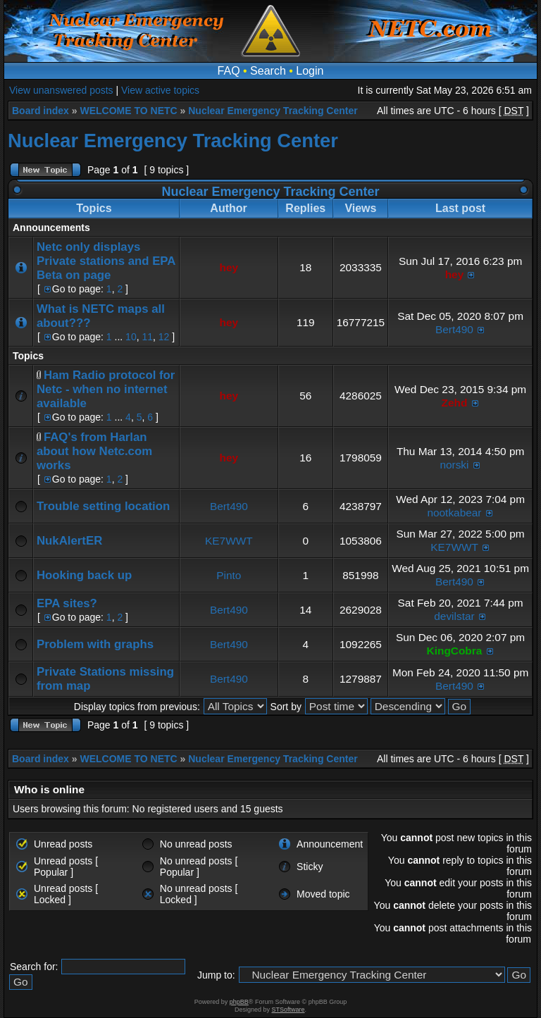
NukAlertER (69, 540)
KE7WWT (229, 541)
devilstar (454, 616)
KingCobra (455, 651)
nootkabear (454, 513)
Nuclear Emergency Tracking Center (272, 110)
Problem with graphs (95, 644)
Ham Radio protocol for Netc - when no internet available (106, 389)
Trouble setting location (103, 506)
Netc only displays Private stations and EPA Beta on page (106, 261)
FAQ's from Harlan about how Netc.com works (94, 451)
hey (229, 267)
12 (164, 336)
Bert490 (454, 329)
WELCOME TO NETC (128, 110)
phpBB (239, 1001)
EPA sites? (67, 603)
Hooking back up (84, 575)
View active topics (160, 90)
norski (454, 465)
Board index (40, 110)
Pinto (228, 575)
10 (131, 336)
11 (147, 336)
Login (309, 71)
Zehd (455, 403)
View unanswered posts (61, 90)
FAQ (229, 71)
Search (268, 71)
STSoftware (288, 1009)
